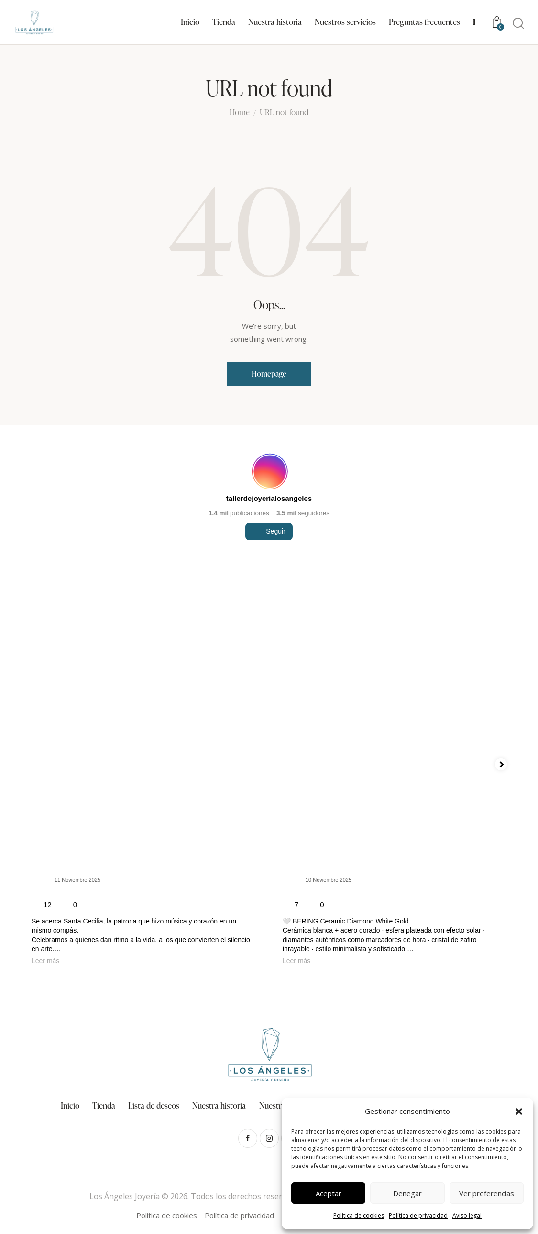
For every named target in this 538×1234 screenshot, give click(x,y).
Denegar (407, 1193)
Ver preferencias (486, 1193)
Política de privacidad (418, 1216)
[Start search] (518, 23)
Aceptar (328, 1193)
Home (240, 113)
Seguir (269, 558)
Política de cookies (358, 1216)
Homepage (269, 373)
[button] (519, 1111)
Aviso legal (467, 1216)
